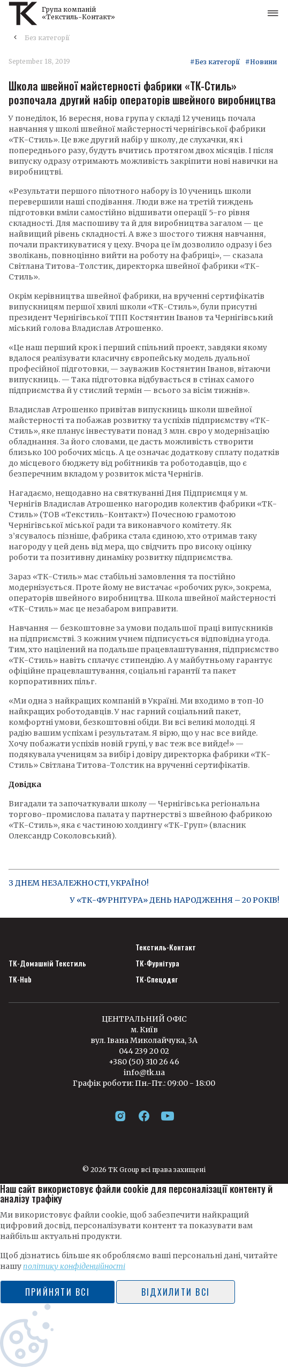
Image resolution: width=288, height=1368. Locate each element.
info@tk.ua (144, 1072)
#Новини (261, 62)
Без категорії (47, 38)
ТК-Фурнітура (157, 963)
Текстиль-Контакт (165, 947)
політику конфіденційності (74, 1266)
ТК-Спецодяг (156, 979)
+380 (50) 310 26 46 (144, 1062)
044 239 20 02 (144, 1051)
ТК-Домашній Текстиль (47, 963)
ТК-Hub (20, 979)
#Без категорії (215, 62)
